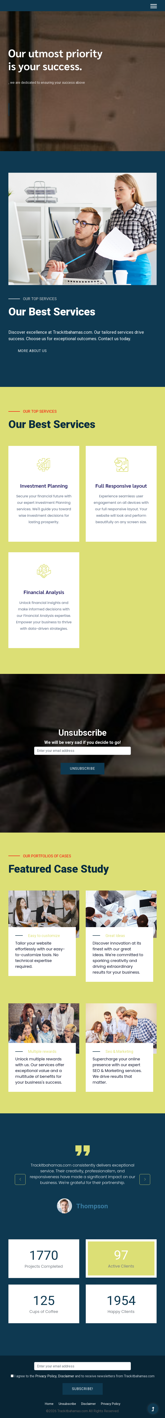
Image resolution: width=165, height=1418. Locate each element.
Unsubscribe (67, 1404)
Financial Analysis (43, 592)
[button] (153, 5)
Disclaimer (66, 1376)
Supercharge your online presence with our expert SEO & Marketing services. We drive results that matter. (117, 1070)
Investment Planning (44, 485)
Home (49, 1404)
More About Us (32, 351)
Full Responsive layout (121, 485)
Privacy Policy (46, 1376)
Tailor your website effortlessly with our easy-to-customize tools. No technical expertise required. (40, 954)
